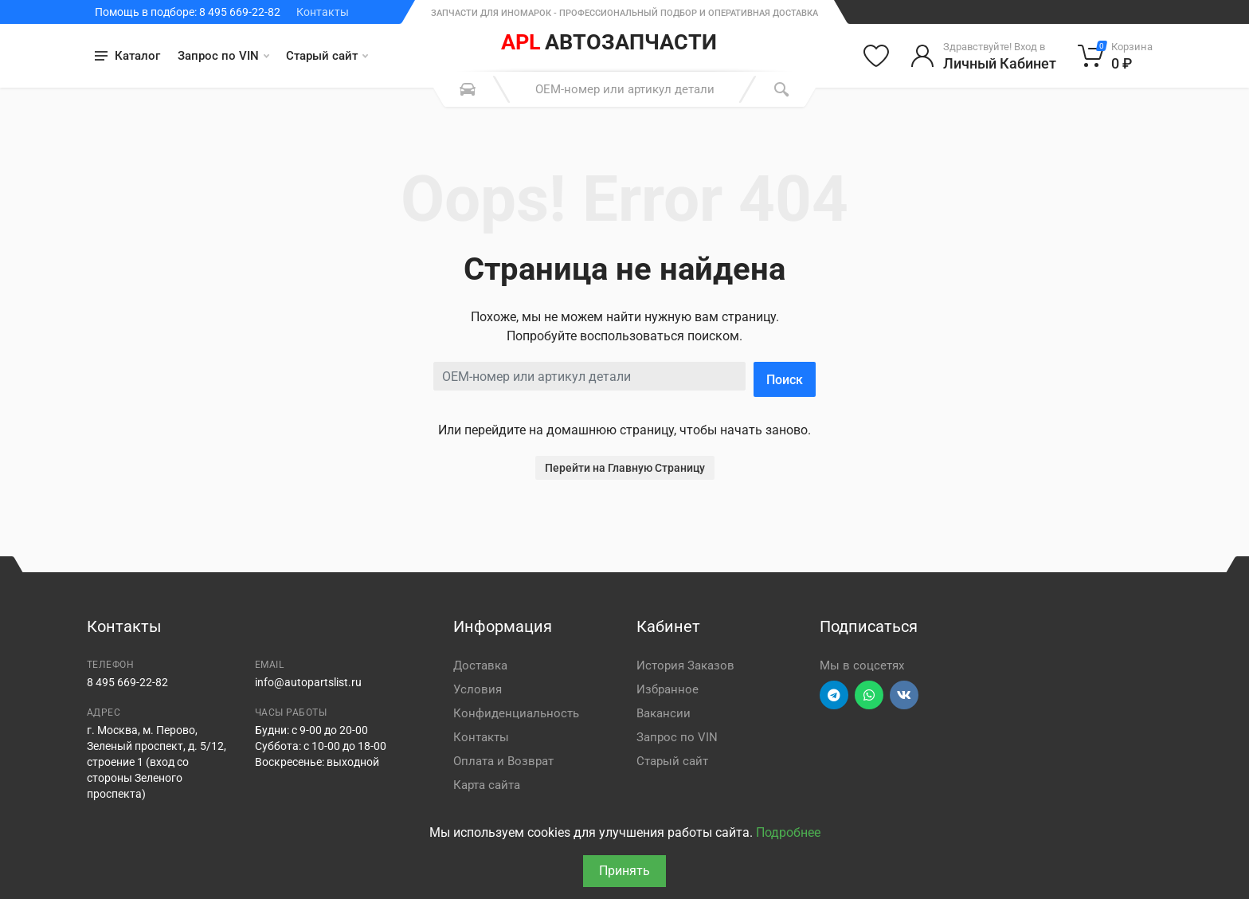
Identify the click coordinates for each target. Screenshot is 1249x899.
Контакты (322, 12)
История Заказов (685, 665)
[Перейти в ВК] (904, 695)
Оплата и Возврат (503, 761)
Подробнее (788, 832)
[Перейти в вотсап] (869, 695)
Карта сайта (486, 785)
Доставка (480, 665)
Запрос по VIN (223, 56)
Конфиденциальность (516, 713)
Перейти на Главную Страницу (625, 467)
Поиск (784, 379)
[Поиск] (781, 89)
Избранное (667, 689)
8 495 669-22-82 (127, 682)
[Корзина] (1115, 55)
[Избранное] (876, 55)
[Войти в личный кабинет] (983, 55)
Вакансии (663, 713)
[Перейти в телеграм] (834, 695)
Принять (624, 870)
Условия (477, 689)
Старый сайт (327, 56)
